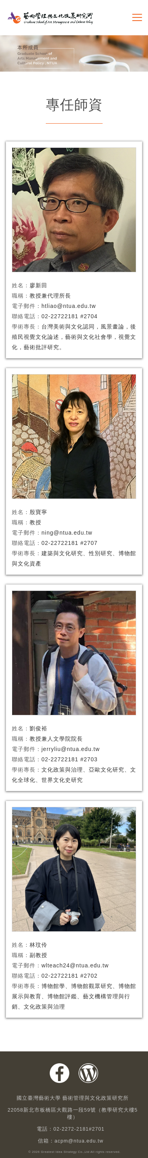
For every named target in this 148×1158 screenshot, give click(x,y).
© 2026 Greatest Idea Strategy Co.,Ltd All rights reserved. (74, 1152)
